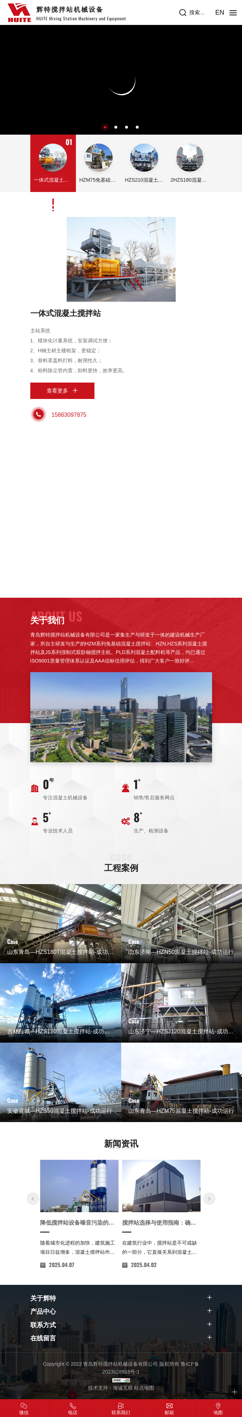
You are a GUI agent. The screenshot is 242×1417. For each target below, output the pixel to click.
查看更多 (57, 391)
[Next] (209, 1264)
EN (219, 12)
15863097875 (69, 415)
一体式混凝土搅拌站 (65, 313)
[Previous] (33, 1264)
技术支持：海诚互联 (110, 1388)
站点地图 (144, 1388)
